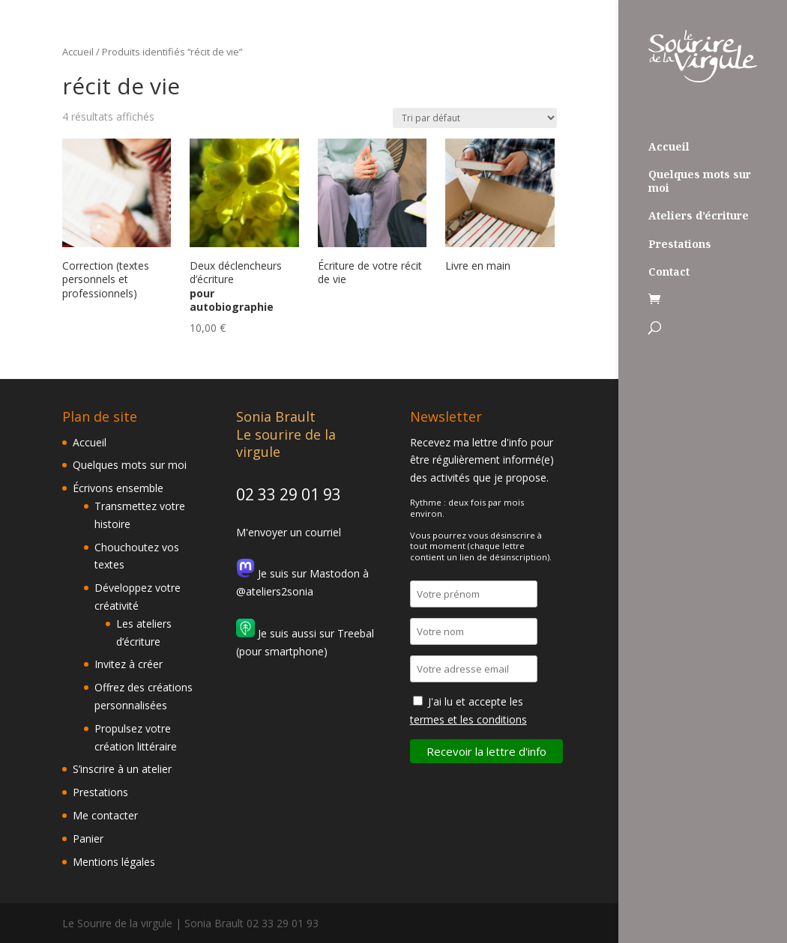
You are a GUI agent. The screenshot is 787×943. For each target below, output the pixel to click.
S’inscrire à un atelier (122, 769)
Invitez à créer (128, 664)
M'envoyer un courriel (288, 532)
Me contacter (105, 815)
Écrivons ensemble (118, 488)
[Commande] (475, 118)
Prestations (679, 244)
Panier (88, 838)
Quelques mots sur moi (699, 181)
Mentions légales (114, 862)
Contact (669, 272)
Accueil (669, 147)
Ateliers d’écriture (698, 215)
